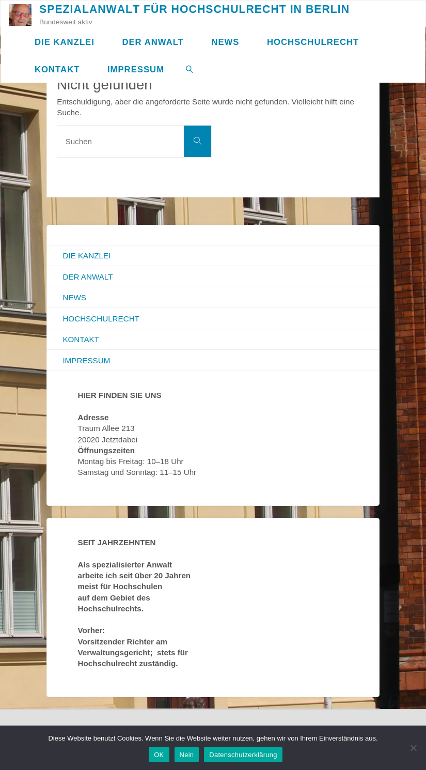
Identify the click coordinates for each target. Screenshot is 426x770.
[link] (189, 69)
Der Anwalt (87, 276)
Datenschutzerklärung (243, 755)
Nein (187, 755)
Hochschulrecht (100, 318)
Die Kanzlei (86, 255)
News (74, 297)
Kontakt (80, 339)
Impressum (86, 360)
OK (159, 755)
